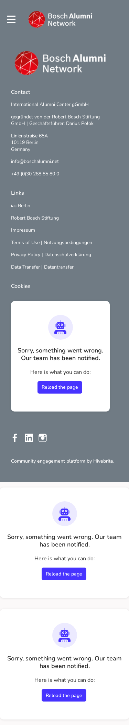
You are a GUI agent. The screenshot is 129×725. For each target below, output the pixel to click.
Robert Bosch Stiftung (35, 218)
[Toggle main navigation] (11, 19)
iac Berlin (20, 205)
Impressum (23, 230)
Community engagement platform (48, 461)
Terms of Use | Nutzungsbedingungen (51, 242)
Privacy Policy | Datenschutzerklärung (51, 254)
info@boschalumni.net (35, 161)
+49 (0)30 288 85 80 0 (35, 174)
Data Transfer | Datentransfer (42, 267)
